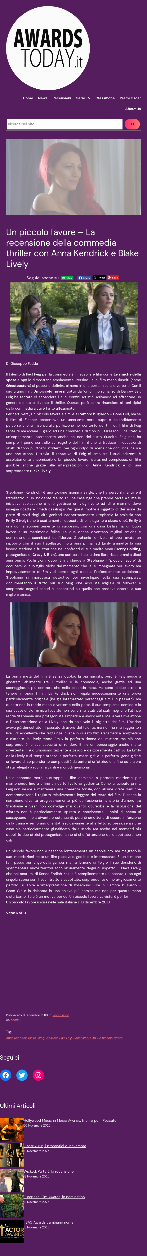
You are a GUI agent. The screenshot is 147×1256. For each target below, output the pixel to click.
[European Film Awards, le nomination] (12, 1212)
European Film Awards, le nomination (54, 1202)
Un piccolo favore (110, 1043)
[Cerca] (132, 124)
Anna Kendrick (16, 1043)
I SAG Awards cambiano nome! (49, 1227)
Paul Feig (65, 1043)
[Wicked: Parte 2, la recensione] (12, 1187)
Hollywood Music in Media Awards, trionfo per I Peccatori (71, 1126)
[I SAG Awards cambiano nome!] (12, 1238)
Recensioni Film (85, 1043)
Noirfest (52, 1043)
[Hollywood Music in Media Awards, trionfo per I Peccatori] (12, 1136)
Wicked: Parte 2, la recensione (49, 1177)
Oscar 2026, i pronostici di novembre (55, 1151)
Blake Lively (36, 1043)
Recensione (61, 1020)
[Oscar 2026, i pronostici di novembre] (12, 1161)
